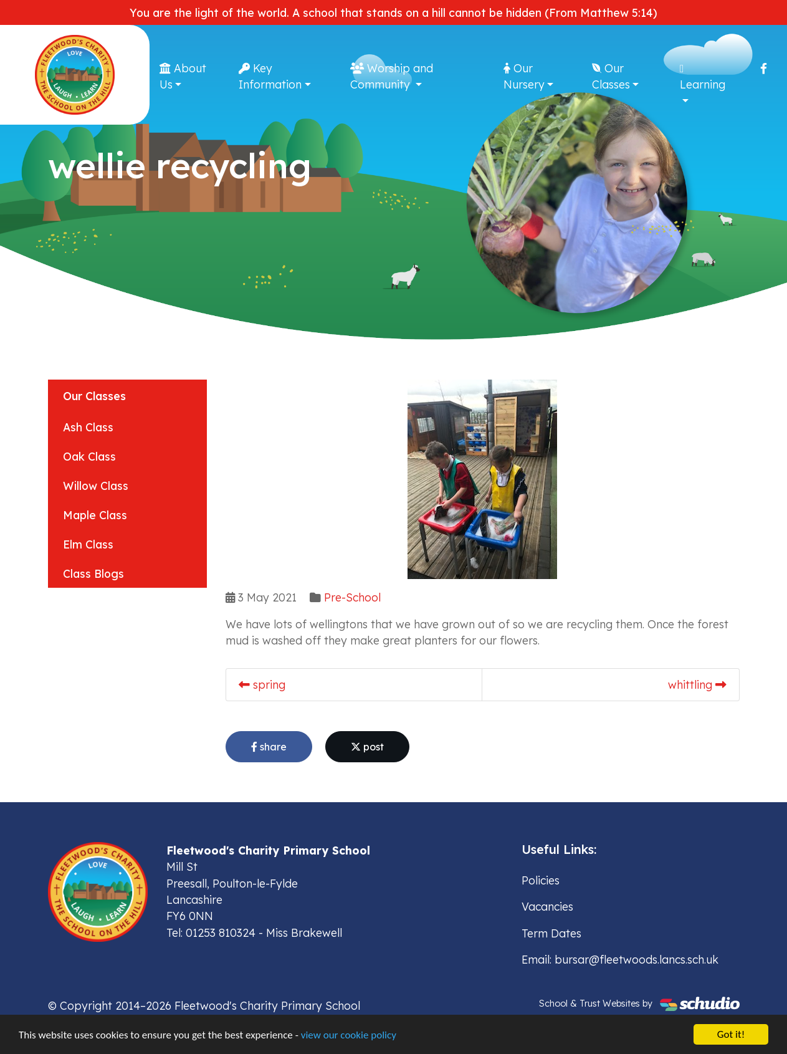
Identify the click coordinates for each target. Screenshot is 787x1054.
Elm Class (88, 544)
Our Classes (611, 76)
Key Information (270, 76)
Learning (702, 77)
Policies (541, 880)
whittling (697, 684)
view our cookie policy (348, 1035)
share (269, 746)
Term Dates (551, 933)
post (367, 746)
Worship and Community (391, 76)
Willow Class (95, 485)
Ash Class (88, 427)
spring (262, 684)
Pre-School (352, 597)
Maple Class (95, 515)
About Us (183, 76)
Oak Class (89, 456)
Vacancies (547, 906)
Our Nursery (524, 76)
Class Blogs (93, 573)
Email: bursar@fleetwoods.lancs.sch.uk (620, 959)
